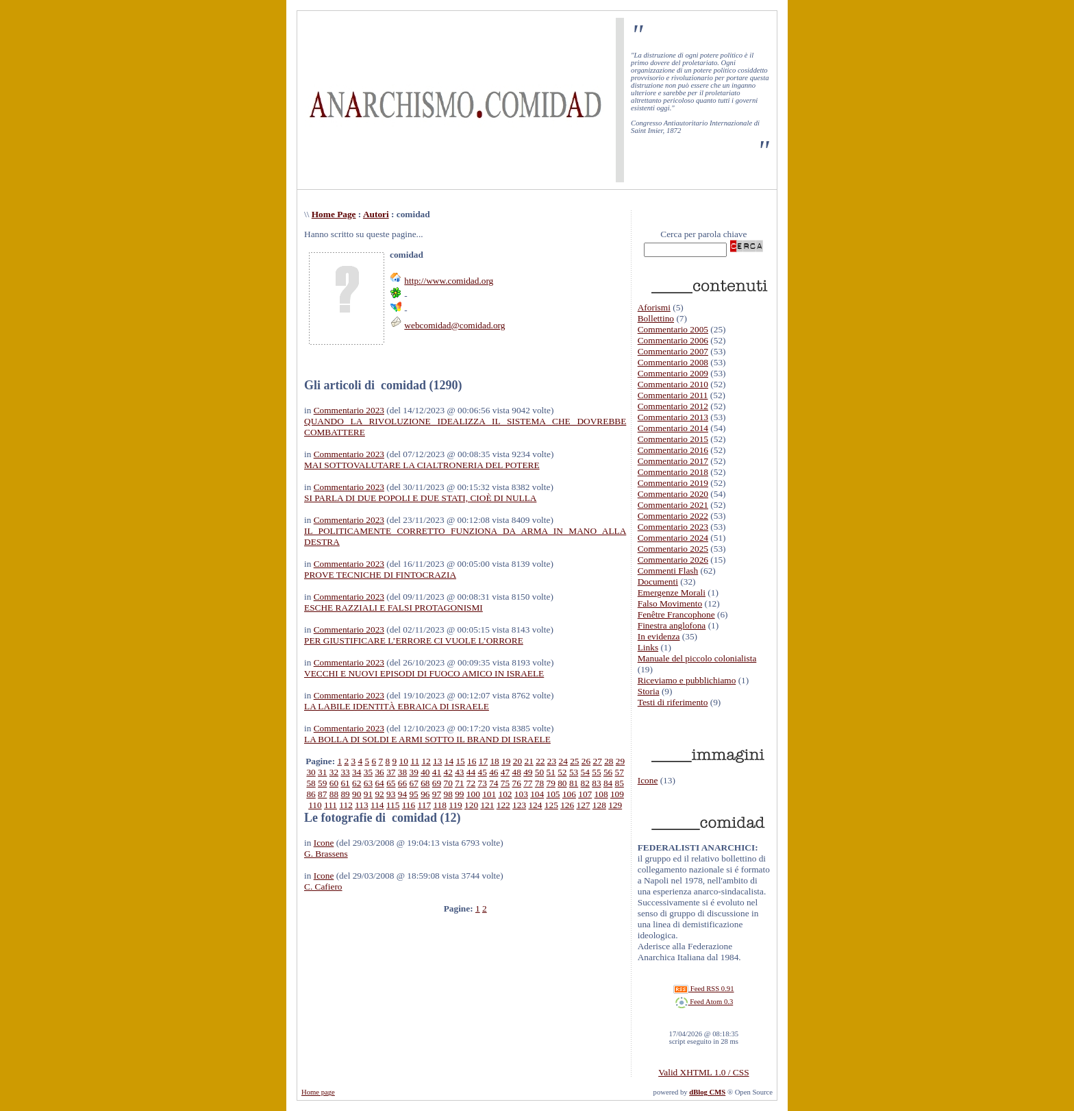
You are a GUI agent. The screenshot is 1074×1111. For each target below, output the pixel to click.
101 (489, 794)
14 (449, 761)
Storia (649, 691)
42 (447, 772)
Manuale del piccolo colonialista (697, 658)
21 (528, 761)
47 (505, 772)
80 (562, 783)
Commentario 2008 (673, 362)
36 (379, 772)
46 (493, 772)
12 (425, 761)
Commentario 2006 (673, 340)
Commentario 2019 (673, 483)
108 (601, 794)
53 (573, 772)
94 (402, 794)
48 (516, 772)
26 (586, 761)
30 (310, 772)
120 (471, 805)
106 (569, 794)
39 (413, 772)
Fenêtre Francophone (676, 614)
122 (503, 805)
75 (505, 783)
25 (574, 761)
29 (620, 761)
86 (310, 794)
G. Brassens (326, 853)
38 (402, 772)
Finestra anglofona (672, 625)
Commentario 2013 (673, 417)
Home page (318, 1092)
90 (356, 794)
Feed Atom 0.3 (704, 1001)
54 (585, 772)
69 (436, 783)
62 (356, 783)
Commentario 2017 (673, 461)
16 (471, 761)
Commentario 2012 (673, 406)
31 (322, 772)
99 (459, 794)
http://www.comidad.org (448, 281)
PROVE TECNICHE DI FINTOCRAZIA (380, 575)
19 (505, 761)
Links (648, 647)
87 (322, 794)
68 (425, 783)
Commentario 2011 (673, 395)
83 (596, 783)
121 (487, 805)
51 (551, 772)
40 (425, 772)
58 (310, 783)
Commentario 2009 (673, 373)
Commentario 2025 (673, 549)
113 (362, 805)
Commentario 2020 (673, 494)
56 (607, 772)
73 (482, 783)
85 (619, 783)
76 (516, 783)
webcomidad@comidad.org (454, 325)
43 (459, 772)
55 (596, 772)
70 (447, 783)
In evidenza (659, 636)
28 (608, 761)
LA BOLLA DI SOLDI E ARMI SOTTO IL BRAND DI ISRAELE (427, 739)
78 (539, 783)
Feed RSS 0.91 (703, 988)
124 (535, 805)
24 (562, 761)
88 (333, 794)
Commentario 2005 (673, 329)
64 (379, 783)
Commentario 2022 (673, 516)
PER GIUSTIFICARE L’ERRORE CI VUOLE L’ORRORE (413, 640)
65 (390, 783)
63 (368, 783)
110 (315, 805)
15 (459, 761)
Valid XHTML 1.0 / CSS (703, 1072)
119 (455, 805)
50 (539, 772)
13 (437, 761)
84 (607, 783)
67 (413, 783)
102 (505, 794)
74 (493, 783)
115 (393, 805)
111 (330, 805)
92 (379, 794)
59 (322, 783)
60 (333, 783)
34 (356, 772)
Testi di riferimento (673, 702)
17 (483, 761)
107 (585, 794)
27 (597, 761)
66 (402, 783)
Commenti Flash (668, 570)
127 (583, 805)
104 (537, 794)
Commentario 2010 (673, 384)
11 (414, 761)
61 (344, 783)
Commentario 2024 (673, 538)
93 (390, 794)
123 (519, 805)
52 (562, 772)
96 (425, 794)
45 (482, 772)
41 (436, 772)
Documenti (658, 581)
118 (440, 805)
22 (540, 761)
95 (413, 794)
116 (409, 805)
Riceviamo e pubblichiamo (687, 680)
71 (459, 783)
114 (377, 805)
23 (551, 761)
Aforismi (654, 307)
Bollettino (656, 318)
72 (470, 783)
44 (470, 772)
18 (494, 761)
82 (585, 783)
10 (403, 761)
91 (368, 794)
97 (436, 794)
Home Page (334, 214)
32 (333, 772)
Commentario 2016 (673, 450)
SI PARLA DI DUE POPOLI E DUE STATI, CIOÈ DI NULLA (420, 498)
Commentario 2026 (673, 559)
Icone (324, 843)
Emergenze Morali (671, 592)
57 (619, 772)
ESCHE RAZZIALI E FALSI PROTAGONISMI (393, 607)
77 (527, 783)
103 (521, 794)
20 (517, 761)
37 (390, 772)
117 (425, 805)
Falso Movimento (670, 603)
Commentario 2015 (673, 439)
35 (368, 772)
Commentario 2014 (673, 428)
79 (551, 783)
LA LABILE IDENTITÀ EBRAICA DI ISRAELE (396, 706)
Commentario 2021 (673, 505)
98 (447, 794)
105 (553, 794)
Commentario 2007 (673, 351)
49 (527, 772)
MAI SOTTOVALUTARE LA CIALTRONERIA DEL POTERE (422, 465)
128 (599, 805)
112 (346, 805)
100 (473, 794)
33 (344, 772)
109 (617, 794)
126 (567, 805)
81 (573, 783)
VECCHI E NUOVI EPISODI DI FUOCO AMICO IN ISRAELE (424, 673)
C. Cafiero (323, 886)
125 (551, 805)
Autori (376, 214)
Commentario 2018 (673, 472)
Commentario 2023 (349, 410)
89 (344, 794)
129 (615, 805)
